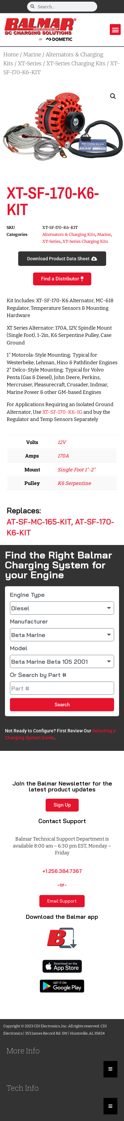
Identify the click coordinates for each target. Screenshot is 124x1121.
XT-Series (30, 63)
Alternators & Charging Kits (68, 234)
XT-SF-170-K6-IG (62, 412)
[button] (115, 29)
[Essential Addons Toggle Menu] (110, 1069)
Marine (32, 54)
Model (18, 648)
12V (62, 442)
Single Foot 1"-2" (76, 469)
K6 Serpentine (74, 483)
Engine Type (27, 594)
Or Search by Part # (38, 675)
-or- (62, 884)
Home (11, 54)
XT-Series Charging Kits (75, 63)
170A (63, 455)
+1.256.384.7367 (62, 871)
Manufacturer (29, 621)
